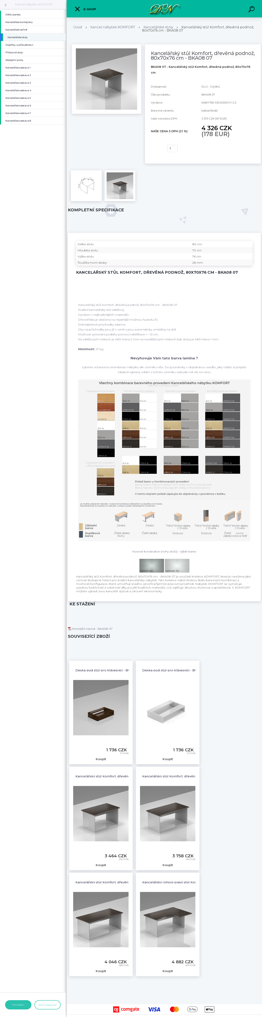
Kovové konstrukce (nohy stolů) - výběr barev (164, 551)
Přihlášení (18, 1004)
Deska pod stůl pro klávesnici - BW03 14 (174, 670)
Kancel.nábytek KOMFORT (34, 4)
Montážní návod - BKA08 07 (90, 629)
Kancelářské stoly (158, 27)
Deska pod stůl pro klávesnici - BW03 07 (107, 670)
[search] (252, 10)
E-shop (85, 9)
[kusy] (172, 148)
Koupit (156, 148)
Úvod (77, 27)
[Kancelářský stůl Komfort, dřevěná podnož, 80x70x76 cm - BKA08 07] (106, 46)
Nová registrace (48, 1004)
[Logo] (164, 9)
